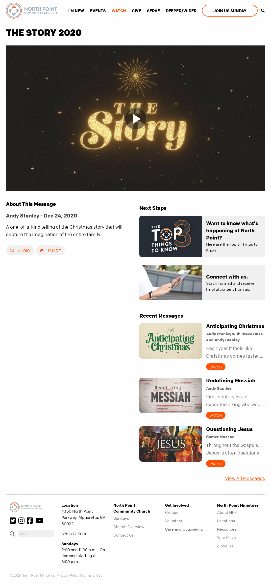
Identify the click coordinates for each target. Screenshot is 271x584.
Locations (226, 520)
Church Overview (128, 526)
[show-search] (262, 10)
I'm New (76, 10)
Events (98, 10)
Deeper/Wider (181, 10)
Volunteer (173, 520)
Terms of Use (92, 575)
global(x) (225, 545)
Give (136, 10)
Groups (171, 512)
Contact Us (123, 535)
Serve (153, 10)
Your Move (226, 537)
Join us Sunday (229, 10)
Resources (226, 529)
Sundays (121, 518)
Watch (119, 10)
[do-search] (36, 533)
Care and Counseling (184, 529)
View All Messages (245, 478)
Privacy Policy (68, 575)
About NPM (227, 512)
